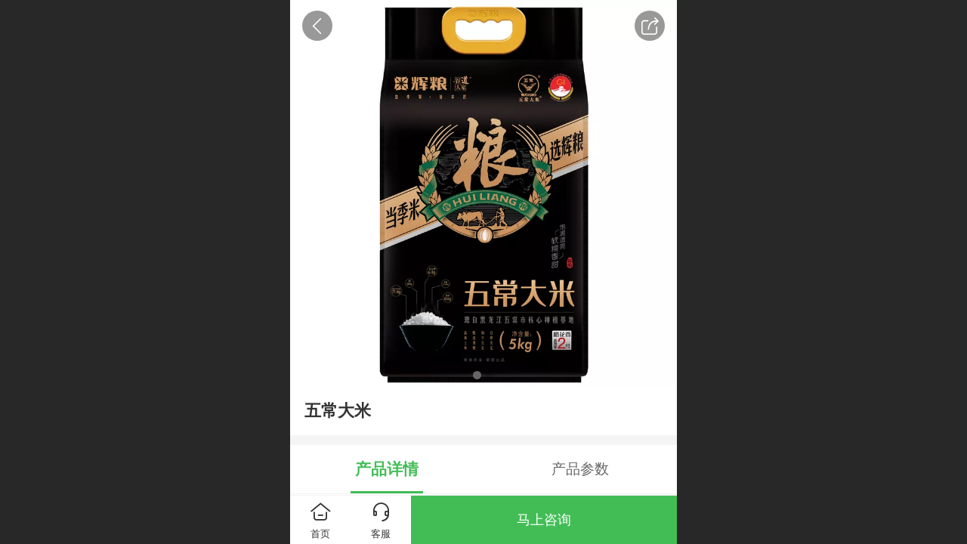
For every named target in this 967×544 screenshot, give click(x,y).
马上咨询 (544, 519)
